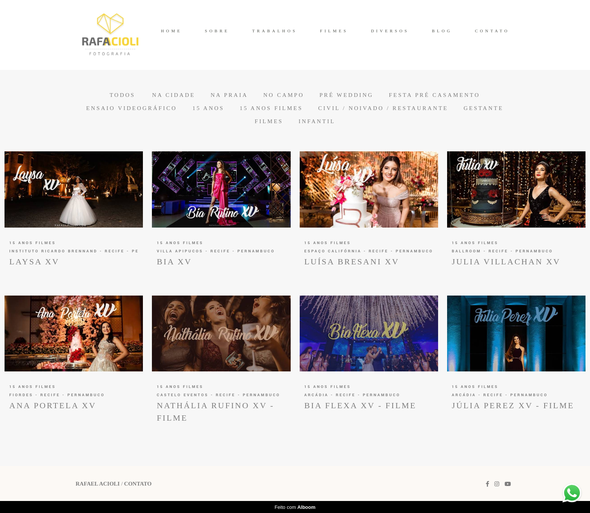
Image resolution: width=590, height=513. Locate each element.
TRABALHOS (274, 31)
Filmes (269, 121)
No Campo (283, 95)
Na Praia (229, 95)
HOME (171, 31)
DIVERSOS (390, 31)
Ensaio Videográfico (131, 108)
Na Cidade (173, 95)
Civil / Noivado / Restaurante (383, 108)
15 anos (208, 108)
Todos (122, 95)
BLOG (442, 31)
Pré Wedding (347, 95)
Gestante (483, 108)
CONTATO (492, 31)
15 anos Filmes (271, 108)
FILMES (334, 31)
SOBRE (217, 31)
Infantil (317, 121)
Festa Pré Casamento (434, 95)
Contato (138, 484)
